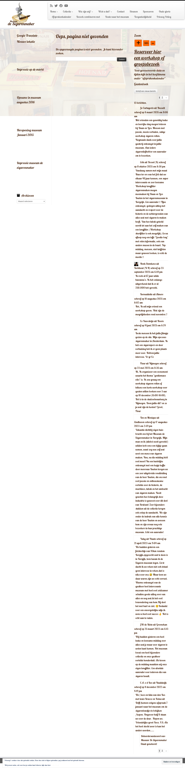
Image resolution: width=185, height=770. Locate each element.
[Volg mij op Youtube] (67, 6)
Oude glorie (164, 11)
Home (54, 11)
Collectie (68, 11)
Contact (121, 11)
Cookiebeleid (55, 765)
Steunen (134, 11)
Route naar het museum (117, 16)
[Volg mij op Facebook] (61, 6)
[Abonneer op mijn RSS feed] (52, 6)
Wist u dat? (105, 11)
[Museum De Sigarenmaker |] (21, 14)
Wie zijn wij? (85, 11)
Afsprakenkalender (61, 16)
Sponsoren (148, 11)
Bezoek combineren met (88, 16)
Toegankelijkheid (142, 16)
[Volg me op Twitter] (57, 6)
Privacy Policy (164, 16)
